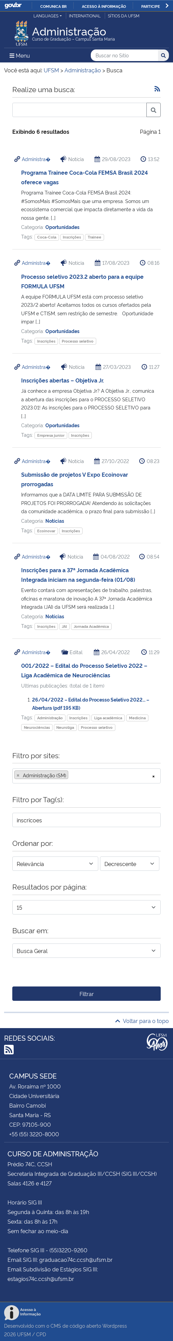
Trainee (94, 237)
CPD (41, 1334)
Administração (50, 717)
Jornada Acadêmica (91, 626)
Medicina (137, 717)
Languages (45, 15)
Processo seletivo (77, 341)
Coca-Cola (46, 237)
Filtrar (87, 993)
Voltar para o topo (142, 1020)
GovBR (12, 5)
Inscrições (72, 237)
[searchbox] (72, 775)
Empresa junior (50, 435)
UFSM (24, 1334)
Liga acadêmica (108, 717)
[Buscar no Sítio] (124, 55)
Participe (150, 6)
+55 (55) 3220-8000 (34, 1134)
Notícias (54, 520)
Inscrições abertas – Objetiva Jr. (62, 380)
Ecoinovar (46, 530)
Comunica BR (53, 6)
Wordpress (114, 1325)
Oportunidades (62, 227)
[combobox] (86, 775)
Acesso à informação (104, 6)
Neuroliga (65, 727)
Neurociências (37, 727)
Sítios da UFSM (124, 15)
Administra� (36, 159)
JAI (64, 626)
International (85, 15)
